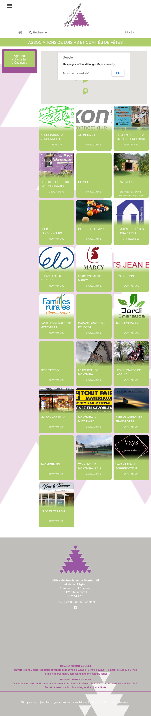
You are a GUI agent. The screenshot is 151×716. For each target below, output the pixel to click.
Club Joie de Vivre (92, 229)
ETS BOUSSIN (124, 276)
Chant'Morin (125, 182)
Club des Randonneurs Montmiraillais (52, 233)
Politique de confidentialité (76, 702)
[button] (85, 91)
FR (126, 32)
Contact (90, 601)
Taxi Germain (50, 464)
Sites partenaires (30, 702)
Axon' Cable (87, 135)
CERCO (83, 182)
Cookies (96, 702)
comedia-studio (120, 702)
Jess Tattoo (50, 370)
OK (118, 73)
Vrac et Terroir (53, 511)
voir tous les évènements (19, 59)
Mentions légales (50, 702)
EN (133, 32)
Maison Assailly (53, 417)
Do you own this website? (76, 73)
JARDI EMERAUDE (127, 323)
